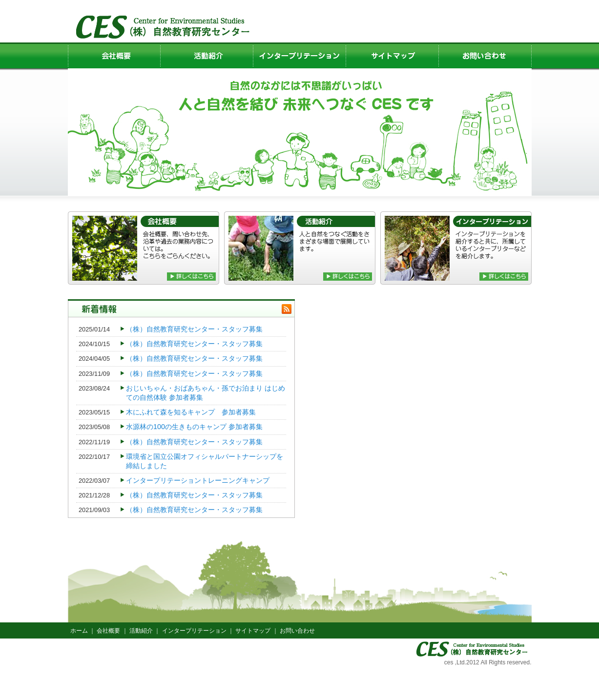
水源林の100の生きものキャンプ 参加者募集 (194, 427)
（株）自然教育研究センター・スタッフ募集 (194, 329)
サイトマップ (252, 630)
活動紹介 (141, 630)
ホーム (79, 630)
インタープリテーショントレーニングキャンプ (197, 480)
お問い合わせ (297, 630)
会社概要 (108, 630)
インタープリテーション (194, 630)
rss (286, 309)
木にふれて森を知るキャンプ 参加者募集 (191, 412)
